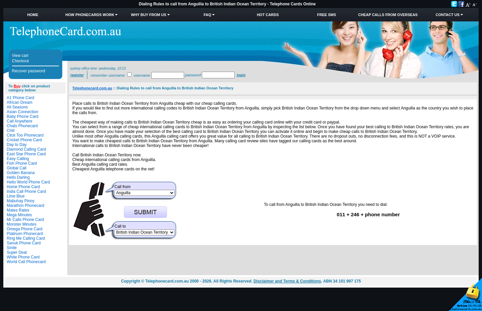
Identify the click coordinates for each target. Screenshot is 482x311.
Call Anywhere (19, 121)
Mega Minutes (19, 215)
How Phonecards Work (89, 15)
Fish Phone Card (22, 163)
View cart (20, 55)
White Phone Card (23, 257)
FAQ (207, 15)
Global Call (16, 168)
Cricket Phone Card (24, 140)
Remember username (108, 75)
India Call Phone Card (26, 191)
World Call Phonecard (26, 261)
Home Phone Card (23, 186)
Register (77, 75)
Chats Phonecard (22, 126)
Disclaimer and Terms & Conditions (287, 281)
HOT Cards (267, 15)
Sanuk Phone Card (24, 243)
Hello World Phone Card (28, 182)
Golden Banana (20, 172)
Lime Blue (15, 196)
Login (241, 75)
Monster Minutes (21, 224)
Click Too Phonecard (25, 135)
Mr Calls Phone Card (25, 219)
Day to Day (16, 144)
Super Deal (17, 252)
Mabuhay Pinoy (20, 201)
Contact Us (447, 15)
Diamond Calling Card (26, 149)
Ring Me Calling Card (26, 238)
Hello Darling (18, 177)
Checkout (20, 61)
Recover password (28, 71)
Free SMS (326, 15)
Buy (17, 86)
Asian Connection (22, 111)
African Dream (19, 102)
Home (32, 15)
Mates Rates (18, 210)
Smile (12, 247)
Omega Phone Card (25, 229)
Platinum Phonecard (25, 233)
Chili (10, 130)
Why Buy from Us (148, 15)
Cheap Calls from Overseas (388, 15)
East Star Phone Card (26, 154)
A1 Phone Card (20, 97)
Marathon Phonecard (25, 205)
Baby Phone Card (22, 116)
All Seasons (17, 107)
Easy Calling (18, 158)
